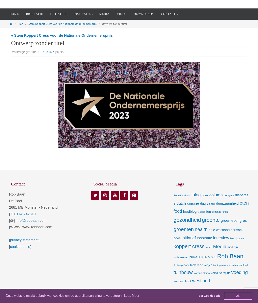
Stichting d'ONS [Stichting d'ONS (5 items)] (181, 265)
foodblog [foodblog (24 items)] (190, 211)
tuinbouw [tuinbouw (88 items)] (183, 272)
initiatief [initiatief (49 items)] (189, 237)
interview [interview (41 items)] (221, 238)
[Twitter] (95, 195)
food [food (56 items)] (178, 211)
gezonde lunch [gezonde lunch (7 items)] (220, 211)
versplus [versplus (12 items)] (225, 273)
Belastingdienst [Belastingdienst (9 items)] (182, 195)
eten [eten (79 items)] (244, 203)
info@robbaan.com (31, 221)
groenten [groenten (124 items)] (184, 229)
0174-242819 (25, 214)
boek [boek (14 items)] (205, 195)
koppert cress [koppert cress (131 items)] (189, 246)
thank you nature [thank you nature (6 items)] (221, 265)
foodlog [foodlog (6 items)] (201, 212)
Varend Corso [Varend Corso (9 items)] (202, 273)
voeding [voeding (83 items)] (239, 272)
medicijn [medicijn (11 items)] (233, 247)
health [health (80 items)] (201, 229)
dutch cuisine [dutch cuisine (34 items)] (188, 203)
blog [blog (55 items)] (196, 195)
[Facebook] (124, 195)
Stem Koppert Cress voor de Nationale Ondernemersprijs (62, 24)
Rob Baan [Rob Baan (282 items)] (230, 256)
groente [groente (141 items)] (211, 220)
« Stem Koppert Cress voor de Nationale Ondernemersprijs (62, 35)
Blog (20, 24)
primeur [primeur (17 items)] (194, 257)
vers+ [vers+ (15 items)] (214, 273)
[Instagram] (105, 195)
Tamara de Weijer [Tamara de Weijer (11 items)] (201, 265)
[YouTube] (115, 195)
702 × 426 (47, 52)
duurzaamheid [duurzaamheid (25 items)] (227, 203)
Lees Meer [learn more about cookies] (131, 295)
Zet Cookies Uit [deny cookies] (209, 295)
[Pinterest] (134, 195)
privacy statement (24, 240)
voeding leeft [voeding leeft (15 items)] (182, 281)
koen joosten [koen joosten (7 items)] (237, 238)
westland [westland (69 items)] (201, 280)
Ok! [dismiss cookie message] (238, 295)
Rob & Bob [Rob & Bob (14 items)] (208, 257)
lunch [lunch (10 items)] (209, 247)
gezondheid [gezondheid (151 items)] (187, 220)
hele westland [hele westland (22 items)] (219, 230)
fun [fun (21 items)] (208, 211)
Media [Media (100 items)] (219, 246)
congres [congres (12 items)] (229, 195)
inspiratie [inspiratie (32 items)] (204, 238)
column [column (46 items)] (216, 195)
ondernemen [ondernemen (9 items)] (181, 257)
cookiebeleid (20, 247)
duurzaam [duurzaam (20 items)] (207, 203)
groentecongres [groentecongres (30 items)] (234, 220)
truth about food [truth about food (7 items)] (239, 265)
